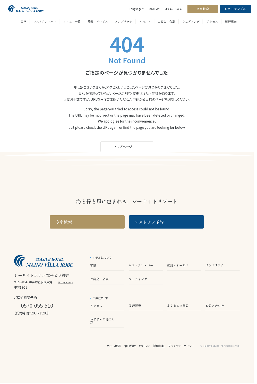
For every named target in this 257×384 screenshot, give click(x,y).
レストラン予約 (235, 8)
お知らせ (154, 9)
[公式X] (37, 327)
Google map (65, 282)
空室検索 (203, 8)
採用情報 (159, 345)
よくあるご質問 (173, 9)
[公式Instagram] (16, 327)
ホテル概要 (114, 345)
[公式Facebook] (57, 327)
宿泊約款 (130, 345)
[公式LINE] (26, 327)
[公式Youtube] (47, 327)
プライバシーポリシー (181, 345)
